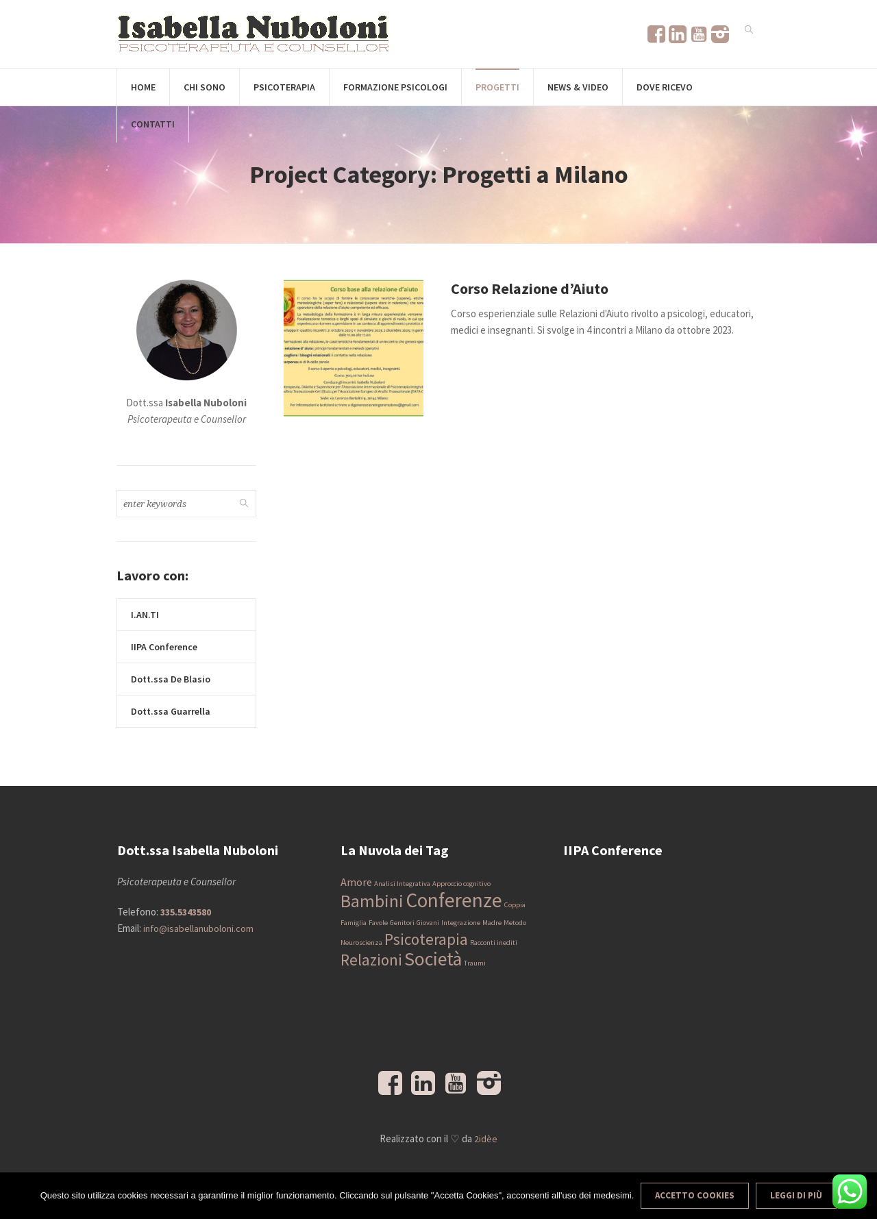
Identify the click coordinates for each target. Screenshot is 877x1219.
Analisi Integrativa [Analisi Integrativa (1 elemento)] (402, 883)
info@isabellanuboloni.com (198, 928)
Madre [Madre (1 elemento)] (492, 922)
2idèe (485, 1139)
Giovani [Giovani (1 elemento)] (428, 922)
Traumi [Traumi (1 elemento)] (475, 963)
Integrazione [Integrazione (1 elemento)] (460, 922)
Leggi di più (796, 1195)
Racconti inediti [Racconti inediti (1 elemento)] (493, 942)
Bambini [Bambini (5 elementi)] (372, 901)
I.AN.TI (145, 614)
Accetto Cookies (694, 1195)
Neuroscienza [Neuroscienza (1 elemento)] (361, 942)
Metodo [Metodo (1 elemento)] (515, 922)
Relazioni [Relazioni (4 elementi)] (371, 960)
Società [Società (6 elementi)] (433, 959)
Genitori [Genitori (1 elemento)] (402, 922)
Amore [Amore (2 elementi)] (356, 882)
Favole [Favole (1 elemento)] (378, 922)
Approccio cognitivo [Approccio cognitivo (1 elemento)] (461, 883)
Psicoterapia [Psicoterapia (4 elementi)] (426, 939)
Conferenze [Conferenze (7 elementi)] (454, 900)
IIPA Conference (164, 647)
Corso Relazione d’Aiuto (529, 288)
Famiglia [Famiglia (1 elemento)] (354, 922)
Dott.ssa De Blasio (170, 679)
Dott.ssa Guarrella (170, 711)
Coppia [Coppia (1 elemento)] (515, 904)
